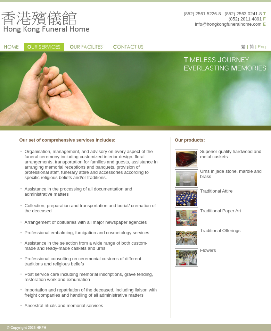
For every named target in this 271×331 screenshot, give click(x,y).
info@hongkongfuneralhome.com (228, 24)
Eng (262, 46)
